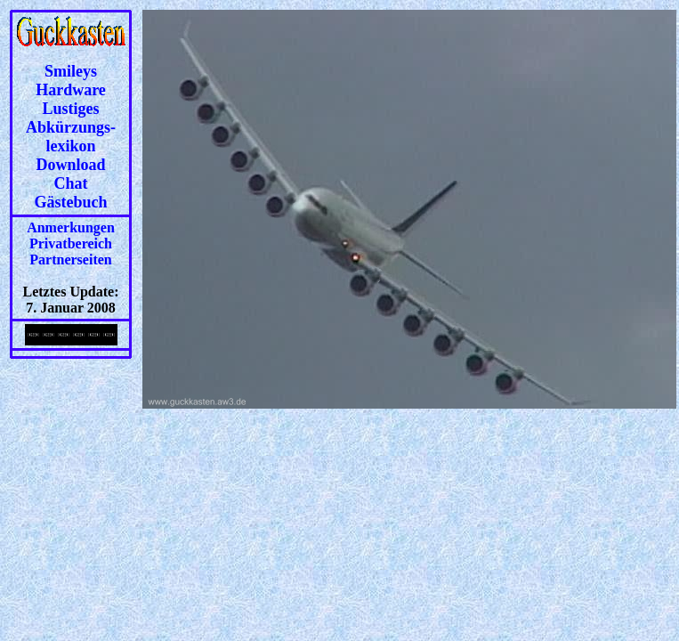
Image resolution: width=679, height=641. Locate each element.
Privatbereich (70, 243)
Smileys (70, 71)
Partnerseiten (70, 259)
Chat (70, 183)
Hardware (71, 90)
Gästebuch (70, 202)
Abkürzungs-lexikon (71, 136)
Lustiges (70, 109)
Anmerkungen (71, 227)
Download (70, 165)
